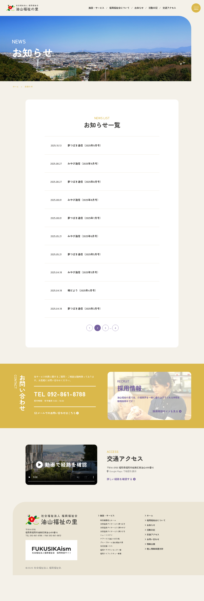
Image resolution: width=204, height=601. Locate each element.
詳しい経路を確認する (121, 506)
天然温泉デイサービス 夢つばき (112, 551)
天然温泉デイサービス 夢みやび (112, 555)
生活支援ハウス (106, 573)
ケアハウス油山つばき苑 (110, 566)
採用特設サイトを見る (166, 437)
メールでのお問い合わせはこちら (56, 439)
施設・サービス (96, 8)
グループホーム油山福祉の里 (111, 569)
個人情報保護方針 (154, 576)
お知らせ (139, 8)
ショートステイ (106, 562)
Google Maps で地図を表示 (121, 498)
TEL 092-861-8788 (59, 420)
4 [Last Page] (115, 352)
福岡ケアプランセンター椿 (110, 577)
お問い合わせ (152, 566)
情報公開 (150, 571)
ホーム (16, 86)
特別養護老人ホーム (108, 547)
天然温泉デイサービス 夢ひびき (112, 558)
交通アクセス (169, 8)
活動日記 (153, 8)
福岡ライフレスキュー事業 (110, 580)
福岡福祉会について (119, 8)
